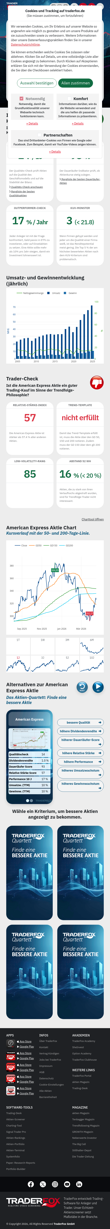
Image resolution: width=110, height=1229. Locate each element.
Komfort (81, 98)
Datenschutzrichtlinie (25, 44)
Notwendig (35, 98)
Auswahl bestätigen (36, 83)
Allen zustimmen (75, 83)
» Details (32, 123)
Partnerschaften (58, 135)
